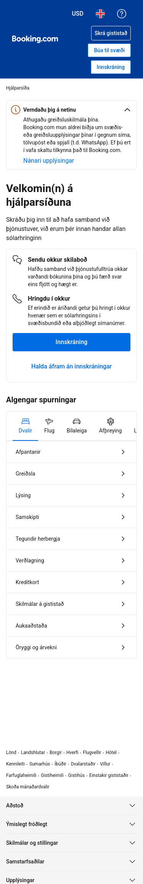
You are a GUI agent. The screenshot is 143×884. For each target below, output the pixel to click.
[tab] (25, 426)
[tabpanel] (71, 549)
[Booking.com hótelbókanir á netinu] (35, 39)
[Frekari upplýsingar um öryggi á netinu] (48, 160)
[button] (71, 110)
